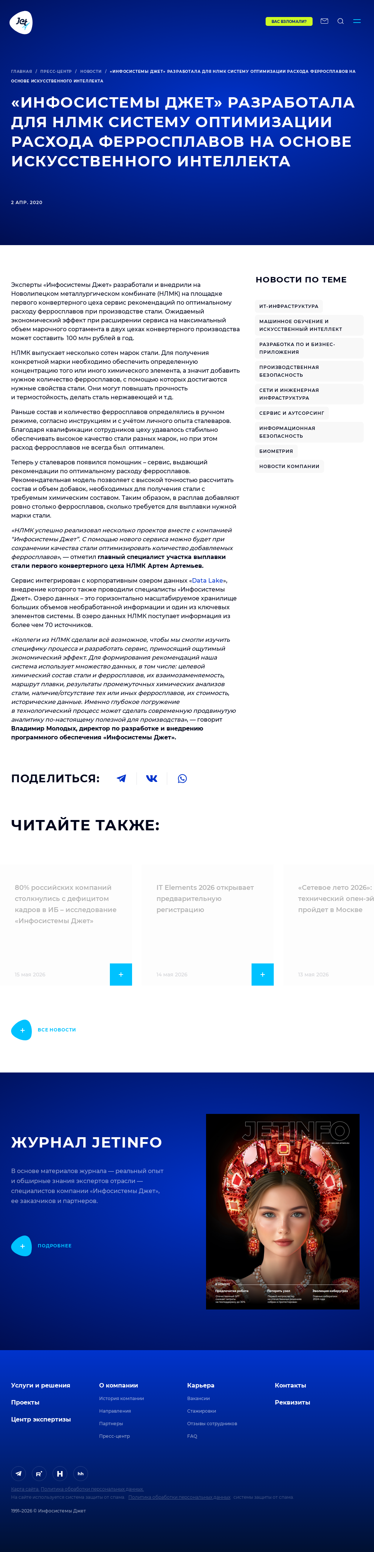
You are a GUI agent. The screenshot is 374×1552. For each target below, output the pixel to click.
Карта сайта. (25, 1489)
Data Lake (207, 580)
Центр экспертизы (41, 1419)
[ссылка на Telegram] (18, 1473)
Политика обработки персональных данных (179, 1497)
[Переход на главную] (122, 22)
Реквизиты (292, 1402)
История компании (121, 1398)
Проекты (25, 1402)
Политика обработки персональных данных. (92, 1489)
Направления (115, 1411)
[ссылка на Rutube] (39, 1473)
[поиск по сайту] (340, 22)
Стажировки (201, 1411)
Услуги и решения (40, 1385)
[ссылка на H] (60, 1473)
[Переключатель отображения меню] (357, 22)
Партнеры (111, 1423)
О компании (118, 1385)
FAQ (192, 1436)
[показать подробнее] (43, 1030)
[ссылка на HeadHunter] (80, 1473)
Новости (91, 71)
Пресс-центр (56, 71)
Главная (21, 71)
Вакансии (198, 1398)
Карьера (201, 1385)
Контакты (290, 1385)
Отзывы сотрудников (212, 1423)
